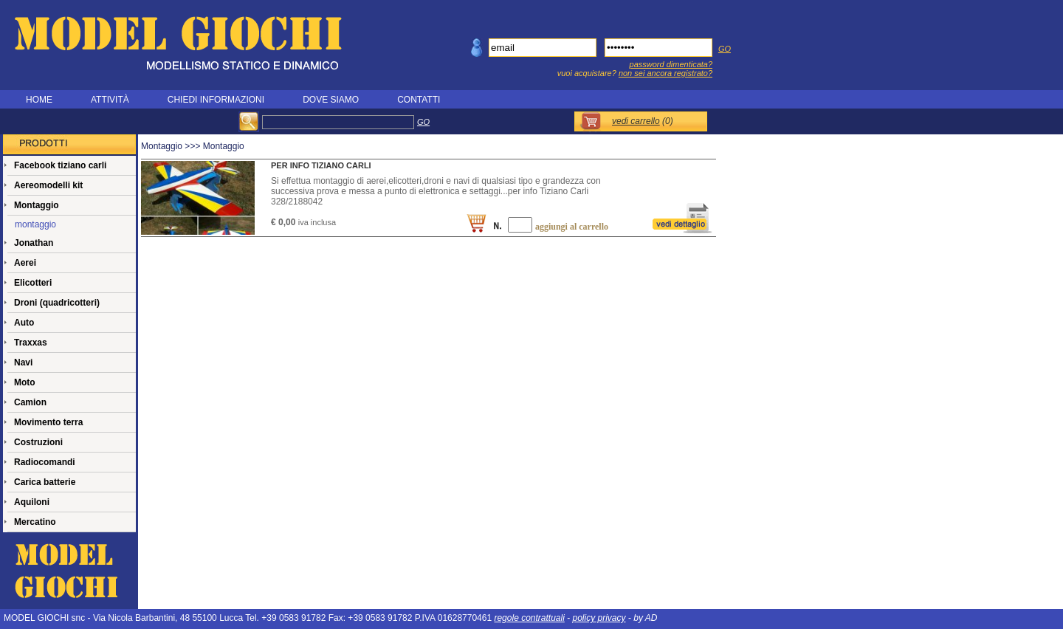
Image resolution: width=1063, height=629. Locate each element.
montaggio (35, 224)
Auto (24, 322)
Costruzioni (38, 442)
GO (724, 48)
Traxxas (30, 342)
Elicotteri (33, 283)
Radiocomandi (44, 462)
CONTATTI (418, 99)
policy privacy (599, 618)
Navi (23, 362)
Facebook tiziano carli (60, 165)
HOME (39, 99)
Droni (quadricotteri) (57, 303)
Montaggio (36, 205)
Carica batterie (44, 482)
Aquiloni (31, 502)
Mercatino (35, 522)
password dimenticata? (671, 64)
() (642, 121)
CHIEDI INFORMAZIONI (216, 99)
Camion (30, 402)
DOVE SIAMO (331, 99)
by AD (645, 618)
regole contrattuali (529, 618)
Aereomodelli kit (48, 185)
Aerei (25, 263)
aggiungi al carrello (571, 226)
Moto (24, 382)
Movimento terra (48, 422)
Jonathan (33, 243)
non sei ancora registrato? (665, 73)
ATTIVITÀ (110, 99)
